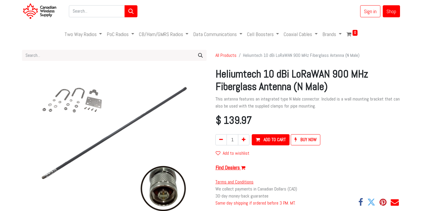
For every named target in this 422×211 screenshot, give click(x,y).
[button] (271, 139)
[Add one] (243, 139)
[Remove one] (221, 139)
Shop (391, 11)
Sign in (370, 11)
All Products (225, 55)
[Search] (131, 11)
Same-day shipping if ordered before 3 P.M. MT (255, 203)
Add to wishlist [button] (232, 153)
